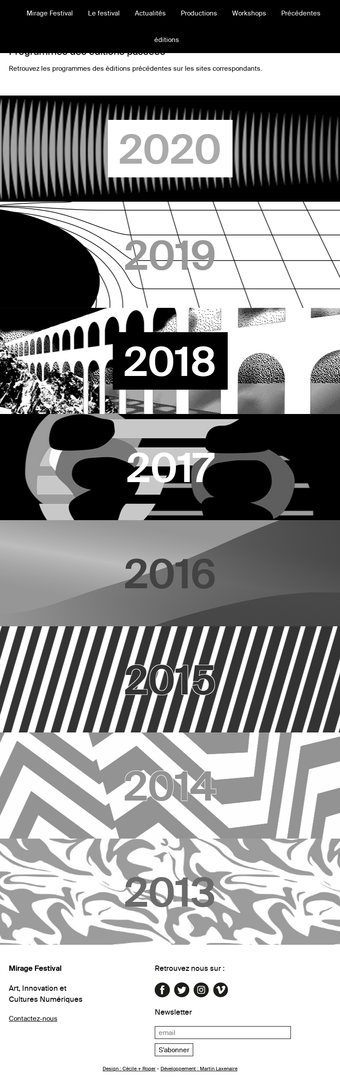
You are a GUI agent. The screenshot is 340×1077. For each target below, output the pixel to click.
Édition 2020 (170, 149)
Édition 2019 (170, 255)
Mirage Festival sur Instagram (201, 989)
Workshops (249, 13)
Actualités (150, 13)
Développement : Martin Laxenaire (198, 1069)
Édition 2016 (170, 573)
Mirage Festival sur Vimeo (220, 989)
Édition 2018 (170, 361)
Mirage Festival (50, 13)
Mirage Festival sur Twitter (181, 989)
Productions (199, 13)
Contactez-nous (33, 1018)
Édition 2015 (170, 679)
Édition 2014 (170, 785)
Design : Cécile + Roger (129, 1069)
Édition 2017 (170, 467)
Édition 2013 (170, 892)
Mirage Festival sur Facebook (162, 989)
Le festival (104, 13)
